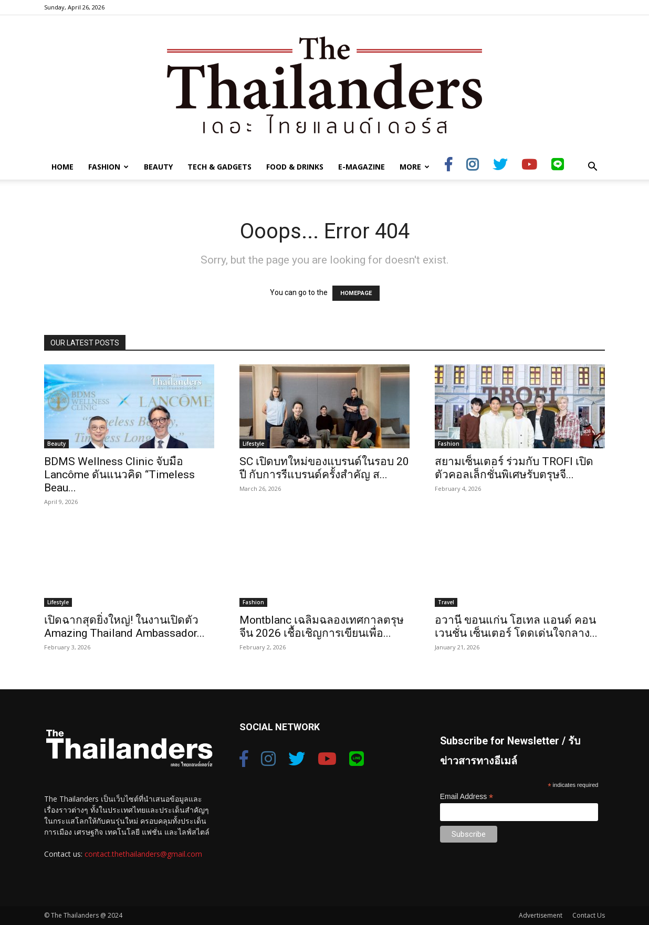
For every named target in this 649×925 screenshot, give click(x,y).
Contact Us (588, 915)
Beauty (158, 167)
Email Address (467, 797)
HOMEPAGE (356, 293)
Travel (446, 602)
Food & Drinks (294, 167)
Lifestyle (253, 443)
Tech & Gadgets (219, 167)
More (415, 167)
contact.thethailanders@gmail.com (143, 854)
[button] (592, 168)
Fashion (108, 167)
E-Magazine (361, 167)
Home (62, 167)
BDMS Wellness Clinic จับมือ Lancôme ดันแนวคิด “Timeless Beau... (119, 474)
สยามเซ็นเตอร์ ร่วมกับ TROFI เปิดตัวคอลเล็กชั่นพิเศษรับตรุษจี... (514, 468)
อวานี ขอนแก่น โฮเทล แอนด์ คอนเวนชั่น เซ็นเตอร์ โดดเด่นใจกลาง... (516, 626)
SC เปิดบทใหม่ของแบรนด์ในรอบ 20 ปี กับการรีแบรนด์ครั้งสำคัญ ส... (324, 468)
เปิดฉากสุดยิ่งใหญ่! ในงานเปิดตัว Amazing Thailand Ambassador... (124, 626)
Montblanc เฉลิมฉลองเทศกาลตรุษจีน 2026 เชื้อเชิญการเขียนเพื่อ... (321, 626)
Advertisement (540, 915)
